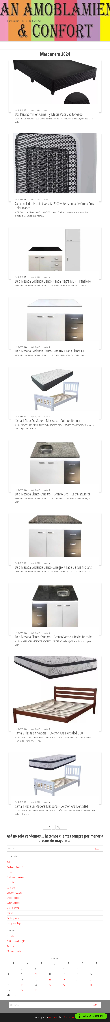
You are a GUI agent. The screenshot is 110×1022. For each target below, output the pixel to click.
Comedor (10, 882)
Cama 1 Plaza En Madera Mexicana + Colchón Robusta (48, 420)
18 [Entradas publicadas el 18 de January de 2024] (50, 979)
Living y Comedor (13, 902)
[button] (91, 1016)
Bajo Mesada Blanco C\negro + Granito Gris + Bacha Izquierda (53, 494)
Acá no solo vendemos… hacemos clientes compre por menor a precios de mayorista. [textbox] (55, 838)
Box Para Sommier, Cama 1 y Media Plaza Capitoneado (49, 114)
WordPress (52, 1017)
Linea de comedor (14, 897)
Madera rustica (13, 907)
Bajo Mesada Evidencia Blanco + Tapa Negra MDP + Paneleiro (53, 281)
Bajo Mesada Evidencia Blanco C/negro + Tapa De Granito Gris (53, 567)
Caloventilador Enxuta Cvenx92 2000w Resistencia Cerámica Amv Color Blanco (54, 206)
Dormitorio (11, 887)
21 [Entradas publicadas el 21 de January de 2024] (91, 979)
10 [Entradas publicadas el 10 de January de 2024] (36, 974)
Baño (9, 862)
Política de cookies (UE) (16, 941)
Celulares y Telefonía (15, 867)
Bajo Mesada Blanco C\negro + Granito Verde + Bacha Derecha (53, 637)
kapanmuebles (23, 110)
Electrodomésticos (14, 892)
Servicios (10, 946)
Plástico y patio (13, 918)
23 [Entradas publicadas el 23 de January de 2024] (22, 985)
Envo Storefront (70, 1017)
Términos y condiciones (16, 951)
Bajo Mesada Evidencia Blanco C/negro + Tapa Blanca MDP (51, 351)
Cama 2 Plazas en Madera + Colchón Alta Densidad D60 (49, 733)
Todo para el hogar (14, 923)
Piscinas (10, 912)
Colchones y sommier (15, 877)
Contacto (10, 936)
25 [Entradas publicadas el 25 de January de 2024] (50, 985)
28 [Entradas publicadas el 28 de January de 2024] (91, 985)
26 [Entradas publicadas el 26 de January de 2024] (64, 985)
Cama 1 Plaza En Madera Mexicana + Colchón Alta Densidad (51, 806)
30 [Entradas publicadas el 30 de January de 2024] (22, 990)
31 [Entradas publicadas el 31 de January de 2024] (36, 990)
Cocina (9, 872)
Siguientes (61, 827)
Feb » (14, 995)
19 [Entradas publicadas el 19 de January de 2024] (64, 979)
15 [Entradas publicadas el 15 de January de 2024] (9, 979)
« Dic (9, 995)
